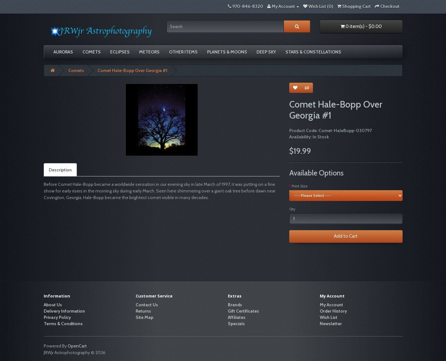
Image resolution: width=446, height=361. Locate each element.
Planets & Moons (227, 52)
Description (60, 170)
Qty (292, 209)
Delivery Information (64, 311)
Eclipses (120, 52)
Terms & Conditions (63, 323)
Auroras (63, 52)
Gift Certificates (243, 311)
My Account (331, 305)
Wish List (328, 317)
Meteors (149, 52)
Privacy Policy (57, 317)
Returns (143, 311)
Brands (235, 305)
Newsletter (331, 323)
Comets (91, 52)
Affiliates (237, 317)
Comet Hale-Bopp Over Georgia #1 (132, 70)
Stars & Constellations (313, 52)
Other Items (183, 52)
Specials (236, 323)
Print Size (300, 186)
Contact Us (147, 305)
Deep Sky (266, 52)
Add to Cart (346, 236)
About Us (53, 305)
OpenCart (77, 346)
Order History (333, 311)
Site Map (144, 317)
